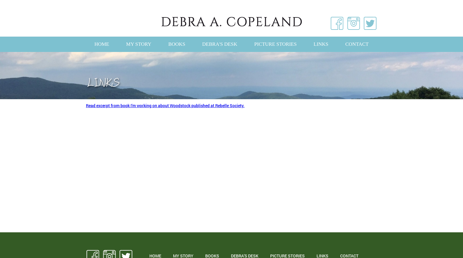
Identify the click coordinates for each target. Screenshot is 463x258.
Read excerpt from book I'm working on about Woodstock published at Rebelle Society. (165, 105)
